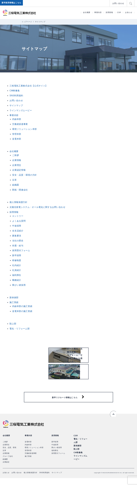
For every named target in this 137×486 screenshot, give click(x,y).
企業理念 (16, 165)
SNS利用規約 (16, 95)
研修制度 (16, 260)
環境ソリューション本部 (24, 129)
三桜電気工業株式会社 (19, 13)
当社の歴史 (17, 241)
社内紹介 (16, 265)
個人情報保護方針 (18, 202)
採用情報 (109, 12)
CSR (119, 12)
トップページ (27, 22)
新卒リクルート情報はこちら (66, 404)
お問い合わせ (118, 3)
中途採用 (16, 226)
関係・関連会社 (20, 190)
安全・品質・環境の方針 (24, 175)
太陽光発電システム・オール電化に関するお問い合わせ (37, 207)
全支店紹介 (17, 231)
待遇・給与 (17, 245)
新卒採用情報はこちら (12, 3)
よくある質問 (19, 221)
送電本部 (16, 139)
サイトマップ (16, 105)
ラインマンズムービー (20, 110)
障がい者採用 (19, 285)
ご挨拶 (15, 155)
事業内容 (98, 12)
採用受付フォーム (21, 250)
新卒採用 (16, 255)
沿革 (14, 180)
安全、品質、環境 (9, 455)
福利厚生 (16, 275)
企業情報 (16, 160)
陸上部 (12, 324)
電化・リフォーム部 (19, 328)
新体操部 (13, 297)
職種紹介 (16, 280)
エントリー (17, 216)
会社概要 (86, 12)
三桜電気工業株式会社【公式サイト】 (28, 86)
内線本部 (16, 119)
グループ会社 (8, 464)
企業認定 (6, 470)
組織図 (15, 185)
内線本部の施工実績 (22, 306)
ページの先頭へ (112, 421)
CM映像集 (14, 90)
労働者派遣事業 (20, 124)
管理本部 (16, 134)
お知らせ (128, 12)
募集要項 (16, 236)
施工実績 (13, 302)
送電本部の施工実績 (22, 311)
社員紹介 (16, 270)
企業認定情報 (19, 170)
